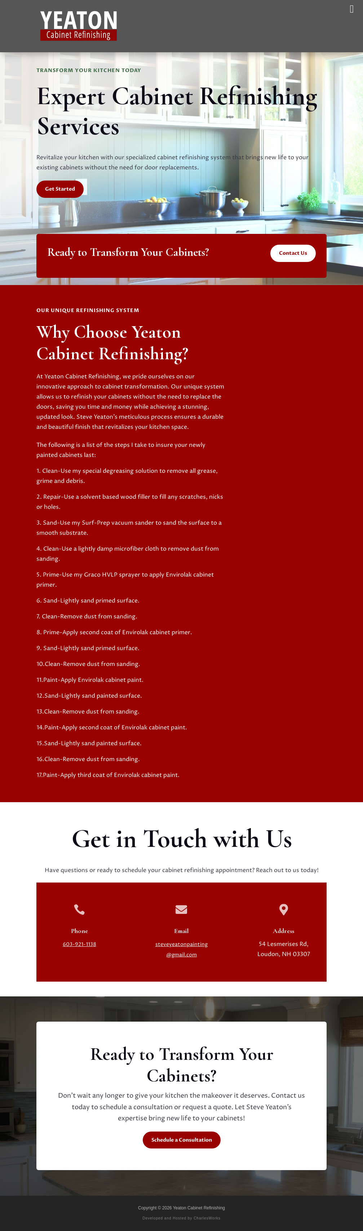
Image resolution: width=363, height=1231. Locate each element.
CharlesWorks (207, 1218)
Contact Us (293, 253)
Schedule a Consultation (181, 1140)
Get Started (60, 189)
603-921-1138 (79, 944)
